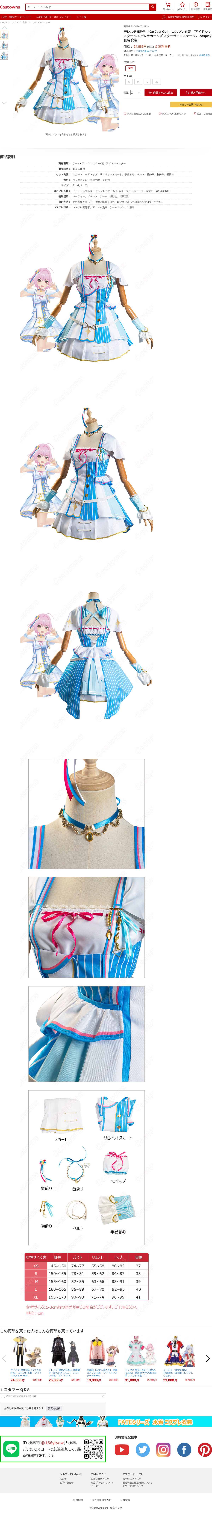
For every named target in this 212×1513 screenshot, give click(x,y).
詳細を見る (204, 55)
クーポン (95, 1486)
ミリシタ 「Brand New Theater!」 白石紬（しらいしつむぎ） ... (178, 1373)
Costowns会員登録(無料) (181, 16)
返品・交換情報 (202, 113)
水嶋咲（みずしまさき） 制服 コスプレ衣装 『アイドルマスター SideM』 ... (102, 1373)
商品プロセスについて (102, 1482)
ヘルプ (63, 1479)
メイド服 (81, 16)
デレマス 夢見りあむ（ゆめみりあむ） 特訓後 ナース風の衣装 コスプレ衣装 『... (140, 1373)
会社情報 (125, 1500)
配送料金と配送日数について (137, 1482)
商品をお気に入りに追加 (137, 113)
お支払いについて (132, 1479)
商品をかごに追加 (161, 92)
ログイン (205, 16)
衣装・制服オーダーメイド (17, 16)
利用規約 (78, 1500)
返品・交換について (133, 1486)
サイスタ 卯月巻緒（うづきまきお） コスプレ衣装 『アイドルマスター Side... (26, 1373)
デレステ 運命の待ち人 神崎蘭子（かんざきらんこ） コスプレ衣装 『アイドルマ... (64, 1373)
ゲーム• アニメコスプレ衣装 (13, 22)
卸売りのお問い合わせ (191, 104)
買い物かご (168, 7)
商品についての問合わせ (172, 113)
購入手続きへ (195, 92)
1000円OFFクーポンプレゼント (54, 16)
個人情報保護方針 (101, 1500)
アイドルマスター (41, 22)
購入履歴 (208, 7)
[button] (4, 27)
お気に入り (182, 7)
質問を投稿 (54, 1408)
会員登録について (100, 1479)
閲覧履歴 (195, 7)
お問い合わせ (66, 1482)
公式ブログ (116, 1507)
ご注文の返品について (146, 51)
